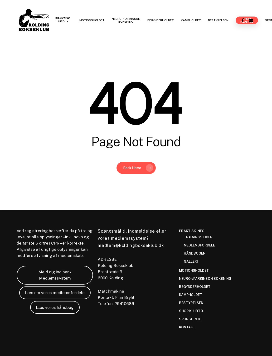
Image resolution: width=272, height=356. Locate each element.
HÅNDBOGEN (194, 253)
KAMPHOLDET (190, 295)
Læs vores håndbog (55, 307)
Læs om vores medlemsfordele (55, 292)
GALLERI (191, 261)
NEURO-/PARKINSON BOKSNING (205, 279)
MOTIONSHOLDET (194, 270)
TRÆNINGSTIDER (198, 237)
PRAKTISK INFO (191, 231)
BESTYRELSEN (191, 303)
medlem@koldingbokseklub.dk (131, 245)
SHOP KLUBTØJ (191, 311)
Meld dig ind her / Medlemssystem (54, 275)
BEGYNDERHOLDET (194, 287)
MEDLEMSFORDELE (199, 245)
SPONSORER (189, 319)
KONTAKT (187, 327)
